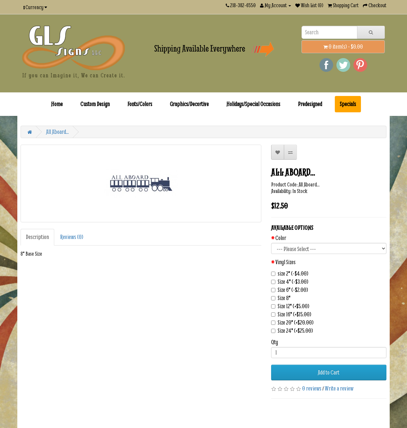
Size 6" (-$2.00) (289, 290)
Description (37, 237)
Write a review (339, 388)
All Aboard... (57, 131)
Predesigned (310, 104)
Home (57, 104)
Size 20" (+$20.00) (292, 322)
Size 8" (280, 298)
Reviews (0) (71, 237)
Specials (348, 104)
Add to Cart (328, 372)
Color (280, 238)
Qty (274, 342)
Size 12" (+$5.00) (290, 306)
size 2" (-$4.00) (289, 273)
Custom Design (95, 104)
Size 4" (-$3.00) (289, 281)
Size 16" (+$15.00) (291, 314)
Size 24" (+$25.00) (292, 330)
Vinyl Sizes (285, 262)
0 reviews (311, 388)
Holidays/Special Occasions (253, 104)
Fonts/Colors (139, 104)
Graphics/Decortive (189, 104)
